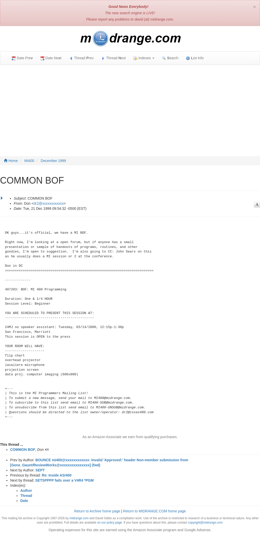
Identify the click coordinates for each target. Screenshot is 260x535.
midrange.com (79, 518)
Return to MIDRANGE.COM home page (154, 511)
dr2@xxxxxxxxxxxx (48, 203)
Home (11, 161)
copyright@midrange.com (205, 522)
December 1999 (53, 161)
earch (170, 58)
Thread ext (113, 58)
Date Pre (22, 58)
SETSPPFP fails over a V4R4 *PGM (64, 480)
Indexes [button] (143, 58)
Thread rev (81, 58)
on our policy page (109, 522)
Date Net (50, 58)
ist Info (195, 58)
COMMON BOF (22, 450)
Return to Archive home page (97, 511)
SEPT (40, 470)
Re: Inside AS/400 (57, 475)
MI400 (29, 161)
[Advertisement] (130, 105)
